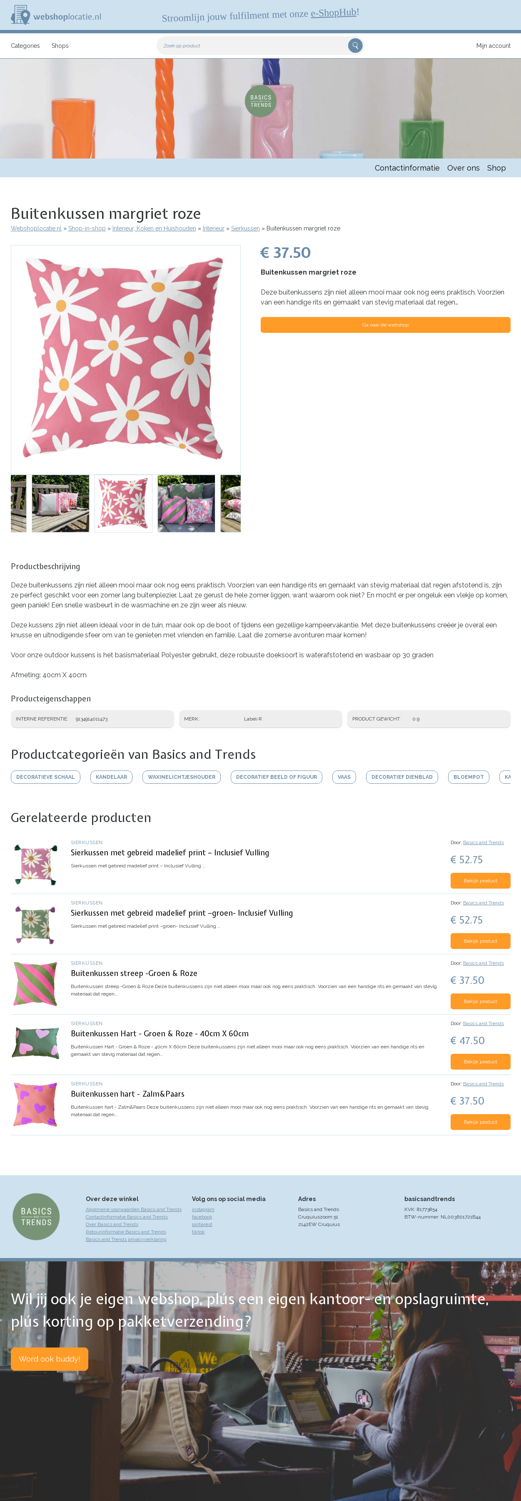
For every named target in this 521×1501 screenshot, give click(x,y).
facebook (202, 1217)
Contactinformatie (407, 167)
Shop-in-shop (87, 228)
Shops (60, 45)
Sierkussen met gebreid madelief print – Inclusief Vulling (170, 852)
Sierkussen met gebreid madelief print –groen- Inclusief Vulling (182, 913)
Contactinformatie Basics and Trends (127, 1217)
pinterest (202, 1224)
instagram (203, 1209)
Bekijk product (480, 881)
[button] (125, 359)
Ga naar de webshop (385, 325)
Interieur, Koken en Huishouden (154, 228)
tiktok (198, 1232)
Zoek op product (182, 46)
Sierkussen (245, 228)
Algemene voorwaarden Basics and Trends (134, 1209)
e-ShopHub (333, 12)
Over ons (463, 167)
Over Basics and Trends (112, 1224)
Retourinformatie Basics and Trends (126, 1232)
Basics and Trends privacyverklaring (126, 1239)
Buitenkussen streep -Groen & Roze (134, 973)
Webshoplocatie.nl (36, 228)
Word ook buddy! (49, 1359)
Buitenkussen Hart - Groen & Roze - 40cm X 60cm (160, 1033)
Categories (25, 45)
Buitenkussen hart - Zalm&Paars (127, 1094)
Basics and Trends (483, 842)
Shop (496, 167)
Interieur (213, 228)
